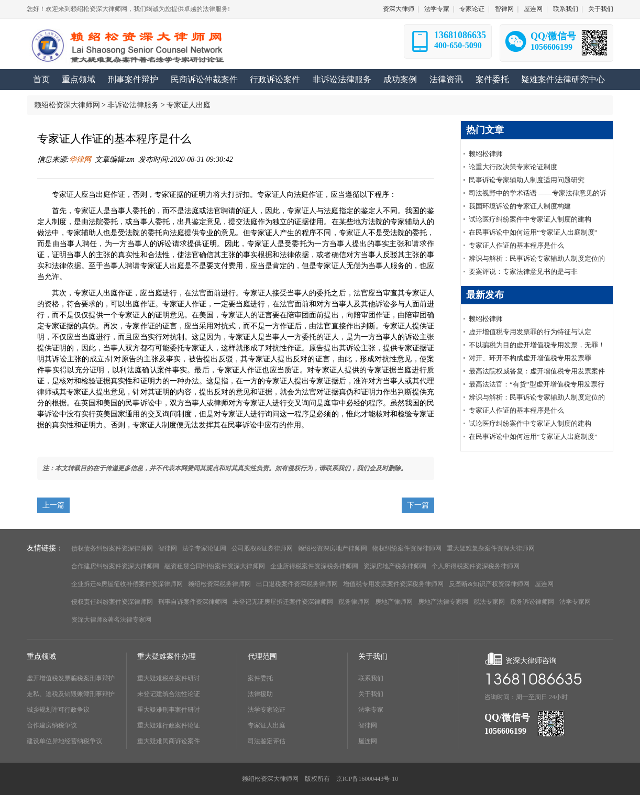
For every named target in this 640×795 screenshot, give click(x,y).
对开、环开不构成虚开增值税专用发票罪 (530, 358)
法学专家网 (575, 601)
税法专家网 (489, 601)
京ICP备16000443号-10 (367, 778)
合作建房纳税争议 (52, 725)
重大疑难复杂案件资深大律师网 (491, 548)
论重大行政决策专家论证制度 (513, 167)
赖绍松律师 (486, 154)
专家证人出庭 (189, 105)
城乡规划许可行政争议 (58, 709)
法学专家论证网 (204, 548)
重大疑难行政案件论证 (168, 725)
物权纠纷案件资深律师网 (407, 548)
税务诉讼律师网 (532, 601)
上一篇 (53, 505)
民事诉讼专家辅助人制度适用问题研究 (526, 180)
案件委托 (260, 678)
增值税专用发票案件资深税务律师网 (393, 584)
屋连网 (533, 9)
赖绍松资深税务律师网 (219, 584)
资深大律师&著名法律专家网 (111, 619)
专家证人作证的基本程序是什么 (516, 245)
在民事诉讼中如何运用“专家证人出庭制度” (533, 232)
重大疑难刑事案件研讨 (168, 709)
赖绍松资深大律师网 (67, 105)
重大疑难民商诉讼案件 (168, 741)
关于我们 (600, 9)
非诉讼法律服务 (133, 105)
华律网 (80, 159)
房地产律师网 (394, 601)
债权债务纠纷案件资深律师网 (112, 548)
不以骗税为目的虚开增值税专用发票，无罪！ (537, 345)
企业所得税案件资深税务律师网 (314, 566)
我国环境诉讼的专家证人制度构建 (520, 206)
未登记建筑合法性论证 (168, 694)
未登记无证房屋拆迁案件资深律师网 (283, 601)
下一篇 (418, 505)
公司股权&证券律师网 (262, 548)
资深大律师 (398, 9)
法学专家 (436, 9)
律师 (44, 392)
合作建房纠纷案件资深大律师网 (115, 566)
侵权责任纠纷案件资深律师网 (112, 601)
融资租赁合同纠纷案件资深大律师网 (214, 566)
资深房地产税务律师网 (394, 566)
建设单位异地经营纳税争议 (64, 741)
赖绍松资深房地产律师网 (332, 548)
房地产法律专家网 (443, 601)
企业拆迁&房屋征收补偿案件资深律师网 (127, 584)
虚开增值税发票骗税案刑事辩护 (71, 678)
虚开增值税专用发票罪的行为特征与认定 (530, 332)
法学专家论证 (266, 709)
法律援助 (260, 694)
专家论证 (471, 9)
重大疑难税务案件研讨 (168, 678)
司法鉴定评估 (266, 741)
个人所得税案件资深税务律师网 (476, 566)
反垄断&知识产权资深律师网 (489, 584)
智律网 (504, 9)
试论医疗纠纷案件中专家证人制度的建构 (530, 219)
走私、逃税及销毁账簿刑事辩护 (71, 694)
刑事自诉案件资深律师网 (192, 601)
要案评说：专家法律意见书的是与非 (523, 271)
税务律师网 (354, 601)
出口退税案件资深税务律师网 (297, 584)
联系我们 (565, 9)
